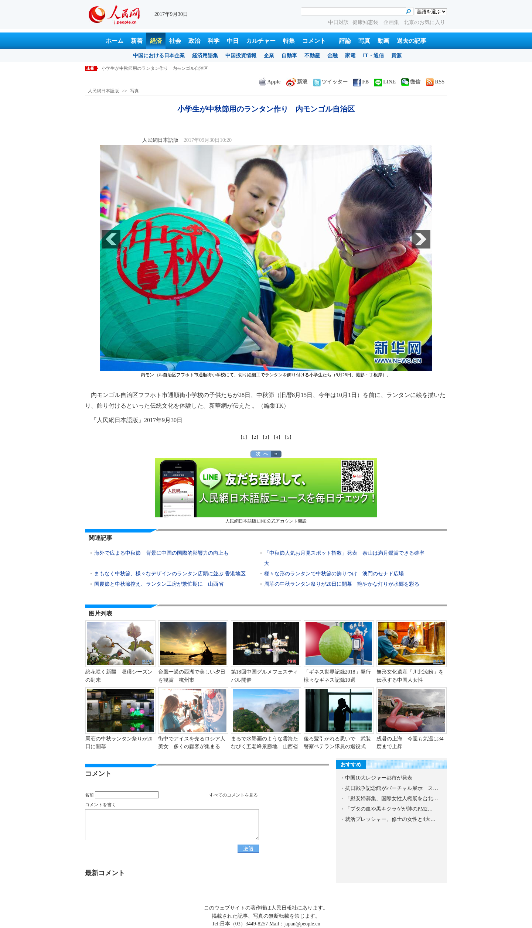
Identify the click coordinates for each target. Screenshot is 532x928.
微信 (410, 82)
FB (361, 82)
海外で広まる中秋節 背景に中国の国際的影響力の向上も (161, 553)
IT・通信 (373, 55)
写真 (364, 41)
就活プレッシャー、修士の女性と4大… (390, 819)
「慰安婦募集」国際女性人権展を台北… (391, 798)
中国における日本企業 (159, 55)
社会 (175, 41)
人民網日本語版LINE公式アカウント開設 (266, 491)
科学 (213, 41)
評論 (345, 41)
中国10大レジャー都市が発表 (378, 778)
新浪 (296, 82)
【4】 (277, 437)
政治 (194, 41)
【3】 (266, 437)
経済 (156, 41)
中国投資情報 (240, 55)
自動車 (289, 55)
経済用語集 (205, 55)
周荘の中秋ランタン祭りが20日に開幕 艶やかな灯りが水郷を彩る (341, 584)
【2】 (254, 437)
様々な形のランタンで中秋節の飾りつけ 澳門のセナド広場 (334, 573)
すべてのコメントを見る (233, 795)
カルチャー (261, 41)
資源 (396, 55)
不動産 (312, 55)
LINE (385, 82)
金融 (332, 55)
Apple (269, 82)
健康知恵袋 (366, 22)
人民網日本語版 (103, 90)
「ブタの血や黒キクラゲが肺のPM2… (389, 809)
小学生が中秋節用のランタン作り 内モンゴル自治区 (155, 68)
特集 (289, 41)
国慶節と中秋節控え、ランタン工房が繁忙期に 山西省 (159, 584)
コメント (314, 41)
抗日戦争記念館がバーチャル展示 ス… (391, 788)
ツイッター (330, 82)
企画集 (391, 22)
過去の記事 (411, 41)
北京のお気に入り (424, 22)
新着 (137, 41)
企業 (269, 55)
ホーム (114, 41)
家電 (350, 55)
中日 (233, 41)
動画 (383, 41)
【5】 (288, 437)
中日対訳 (338, 22)
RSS (435, 82)
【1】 (243, 437)
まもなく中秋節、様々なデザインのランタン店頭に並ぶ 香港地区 (170, 573)
